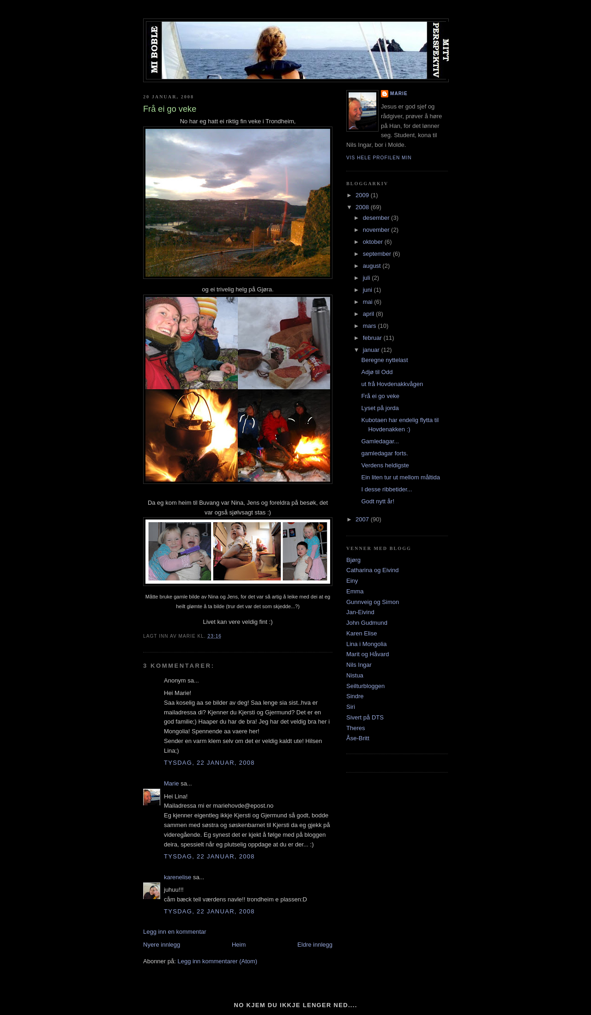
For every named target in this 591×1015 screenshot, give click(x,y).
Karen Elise (361, 633)
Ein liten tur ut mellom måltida (400, 477)
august (373, 265)
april (369, 313)
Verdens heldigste (385, 465)
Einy (352, 580)
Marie (171, 783)
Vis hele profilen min (379, 157)
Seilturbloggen (365, 686)
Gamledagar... (380, 441)
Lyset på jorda (379, 408)
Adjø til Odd (376, 372)
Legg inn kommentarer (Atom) (217, 961)
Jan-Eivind (360, 612)
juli (367, 277)
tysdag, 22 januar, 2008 (209, 762)
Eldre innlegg (314, 944)
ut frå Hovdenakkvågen (392, 384)
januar (372, 349)
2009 (363, 195)
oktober (374, 241)
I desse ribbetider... (386, 489)
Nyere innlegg (161, 944)
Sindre (355, 696)
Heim (239, 944)
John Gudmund (366, 622)
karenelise (177, 877)
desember (377, 217)
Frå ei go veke (380, 396)
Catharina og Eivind (372, 570)
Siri (350, 706)
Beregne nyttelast (384, 359)
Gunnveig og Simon (372, 601)
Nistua (354, 675)
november (377, 229)
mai (368, 301)
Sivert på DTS (365, 717)
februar (373, 337)
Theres (355, 728)
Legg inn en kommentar (174, 931)
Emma (355, 591)
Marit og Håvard (367, 654)
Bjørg (353, 559)
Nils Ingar (359, 664)
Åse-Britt (357, 738)
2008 (363, 207)
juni (368, 289)
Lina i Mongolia (366, 643)
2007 (363, 519)
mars (370, 325)
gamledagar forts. (384, 453)
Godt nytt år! (377, 501)
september (378, 253)
